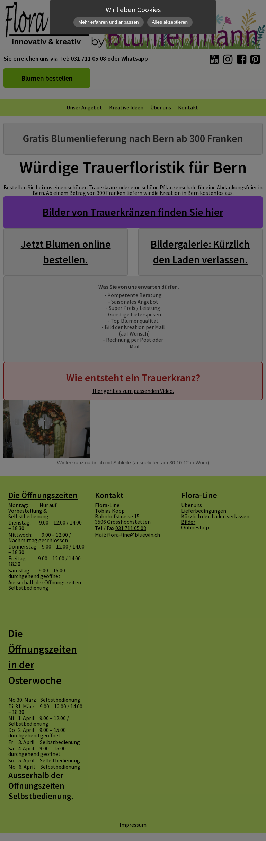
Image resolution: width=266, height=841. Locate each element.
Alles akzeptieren (170, 22)
